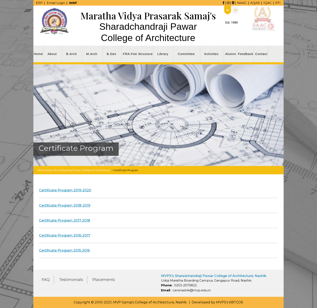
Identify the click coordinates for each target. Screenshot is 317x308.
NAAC (242, 3)
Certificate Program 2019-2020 (65, 190)
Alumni (230, 54)
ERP (39, 3)
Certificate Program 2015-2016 (64, 250)
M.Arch (91, 54)
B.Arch (71, 54)
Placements (103, 279)
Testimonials (71, 279)
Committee (186, 54)
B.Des (111, 54)
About (52, 54)
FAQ (46, 279)
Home (38, 54)
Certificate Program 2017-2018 (64, 220)
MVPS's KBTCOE (229, 302)
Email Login (56, 3)
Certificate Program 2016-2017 (64, 235)
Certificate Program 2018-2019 (64, 205)
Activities (211, 54)
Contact (261, 54)
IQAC (267, 3)
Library (162, 54)
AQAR (255, 3)
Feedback (245, 54)
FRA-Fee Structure (138, 54)
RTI (278, 3)
